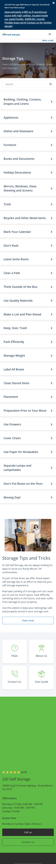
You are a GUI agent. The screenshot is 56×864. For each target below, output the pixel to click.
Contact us (28, 842)
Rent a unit (48, 40)
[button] (28, 102)
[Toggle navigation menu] (51, 34)
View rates (28, 620)
